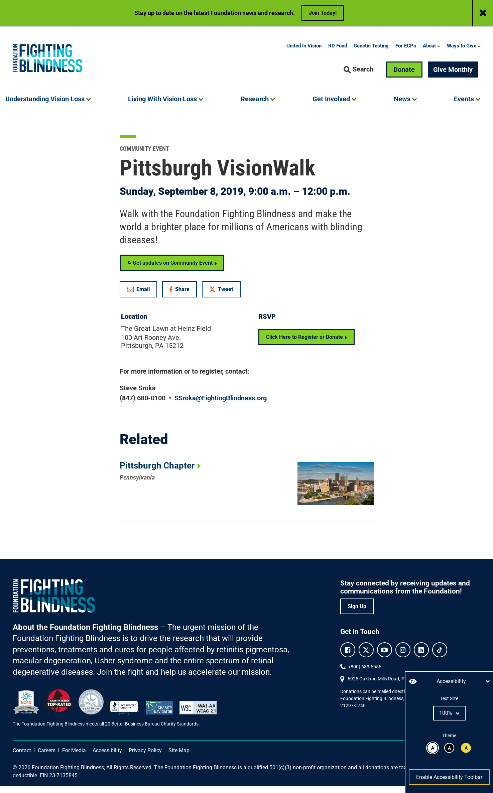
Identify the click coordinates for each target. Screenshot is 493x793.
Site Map (179, 757)
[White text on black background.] (449, 748)
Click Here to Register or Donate (304, 344)
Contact (22, 757)
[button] (358, 77)
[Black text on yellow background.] (466, 748)
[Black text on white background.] (432, 748)
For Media (74, 757)
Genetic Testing (371, 53)
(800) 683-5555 (365, 673)
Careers (46, 757)
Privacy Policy (145, 757)
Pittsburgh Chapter (157, 472)
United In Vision (304, 53)
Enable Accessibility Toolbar (449, 777)
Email (138, 296)
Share (183, 297)
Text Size (449, 698)
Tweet (221, 296)
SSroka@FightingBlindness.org (220, 405)
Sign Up (357, 613)
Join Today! (323, 13)
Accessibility (107, 757)
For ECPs (405, 53)
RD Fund (337, 53)
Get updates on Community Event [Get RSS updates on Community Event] (170, 270)
